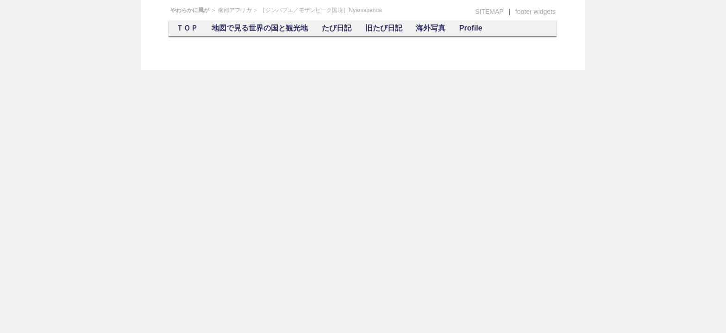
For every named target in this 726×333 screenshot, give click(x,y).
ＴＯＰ (187, 28)
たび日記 (336, 28)
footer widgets (535, 11)
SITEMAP (489, 11)
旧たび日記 (383, 28)
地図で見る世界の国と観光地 (260, 28)
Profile (470, 28)
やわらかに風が (189, 10)
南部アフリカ (234, 10)
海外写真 (430, 28)
